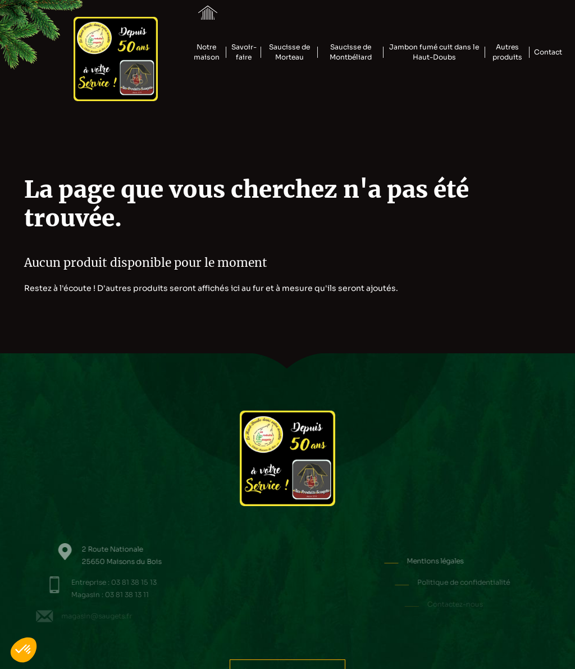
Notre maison (207, 52)
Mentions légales (460, 561)
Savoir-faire (244, 52)
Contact (548, 52)
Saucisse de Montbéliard (351, 52)
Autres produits (507, 52)
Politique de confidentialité (480, 582)
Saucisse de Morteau (289, 52)
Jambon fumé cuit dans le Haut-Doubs (434, 52)
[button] (23, 649)
